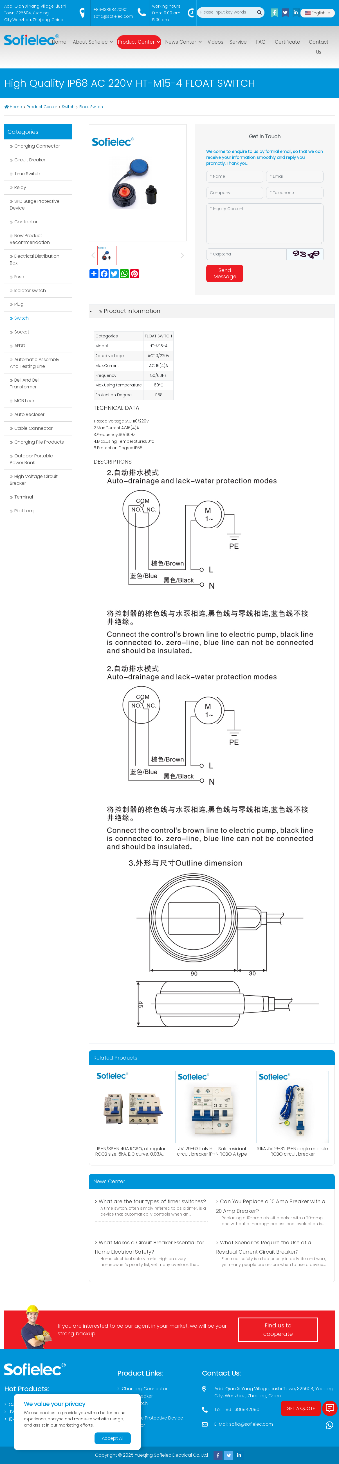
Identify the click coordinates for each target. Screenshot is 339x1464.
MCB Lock (24, 400)
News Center (180, 42)
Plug (19, 304)
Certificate (287, 42)
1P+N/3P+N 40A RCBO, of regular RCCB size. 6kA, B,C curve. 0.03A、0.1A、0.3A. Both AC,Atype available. (131, 1156)
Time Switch (27, 173)
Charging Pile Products (39, 442)
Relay (20, 187)
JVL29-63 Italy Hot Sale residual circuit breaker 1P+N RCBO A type (212, 1151)
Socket (21, 332)
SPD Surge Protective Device (35, 204)
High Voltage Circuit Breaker (34, 479)
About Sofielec (90, 42)
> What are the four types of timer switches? (150, 1201)
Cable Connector (33, 428)
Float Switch (91, 107)
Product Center (136, 42)
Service (238, 42)
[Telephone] (295, 193)
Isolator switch (30, 290)
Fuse (19, 276)
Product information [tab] (132, 311)
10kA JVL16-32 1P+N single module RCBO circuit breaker (292, 1151)
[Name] (235, 177)
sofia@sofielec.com (113, 16)
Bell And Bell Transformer (24, 383)
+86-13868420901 (110, 9)
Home (59, 42)
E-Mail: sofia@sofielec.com (243, 1424)
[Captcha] (246, 254)
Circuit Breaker (29, 160)
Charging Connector (37, 146)
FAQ (261, 42)
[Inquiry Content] (265, 223)
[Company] (235, 193)
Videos (215, 42)
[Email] (295, 177)
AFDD (19, 345)
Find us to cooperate (278, 1329)
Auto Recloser (29, 414)
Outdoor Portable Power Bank (31, 459)
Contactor (25, 222)
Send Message (225, 273)
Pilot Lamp (25, 511)
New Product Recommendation (30, 239)
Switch (68, 107)
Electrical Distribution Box (34, 259)
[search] (259, 12)
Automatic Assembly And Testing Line (34, 363)
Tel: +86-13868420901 (237, 1409)
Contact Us (319, 47)
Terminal (23, 497)
